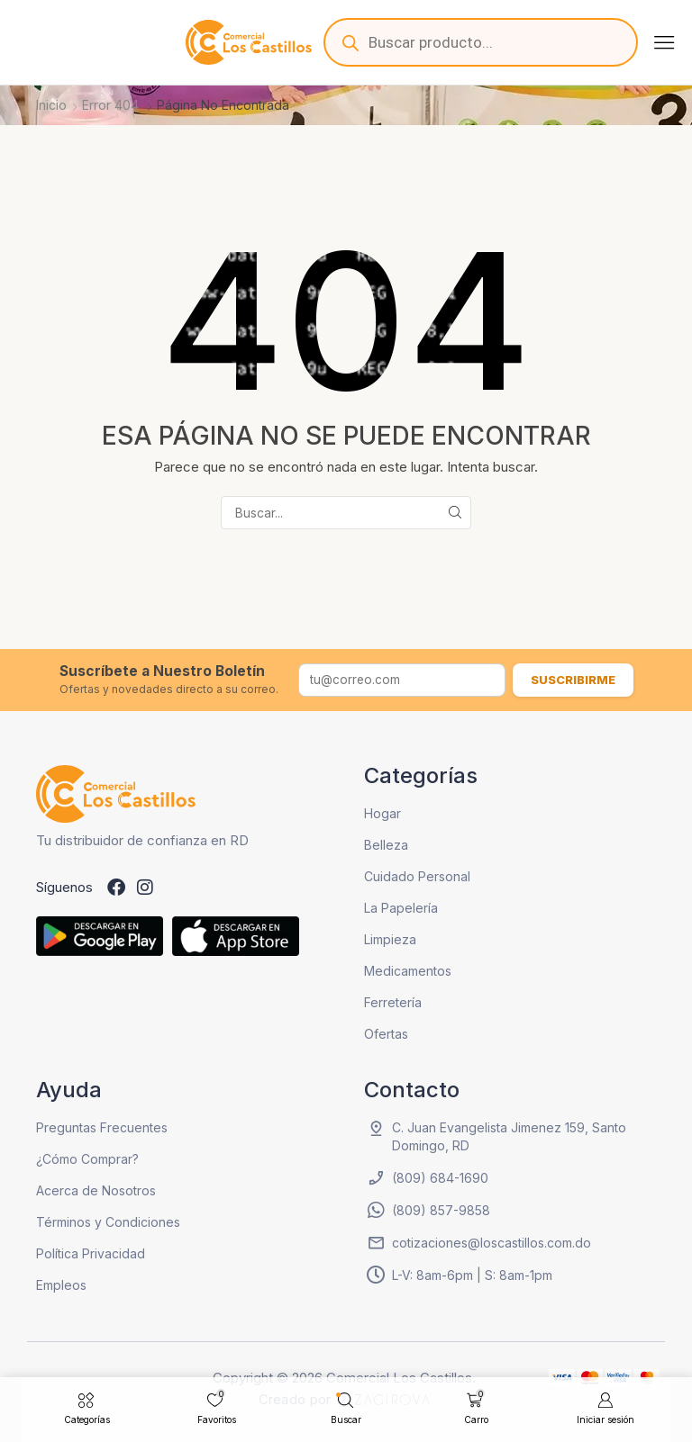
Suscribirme (573, 679)
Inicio (51, 105)
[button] (664, 42)
